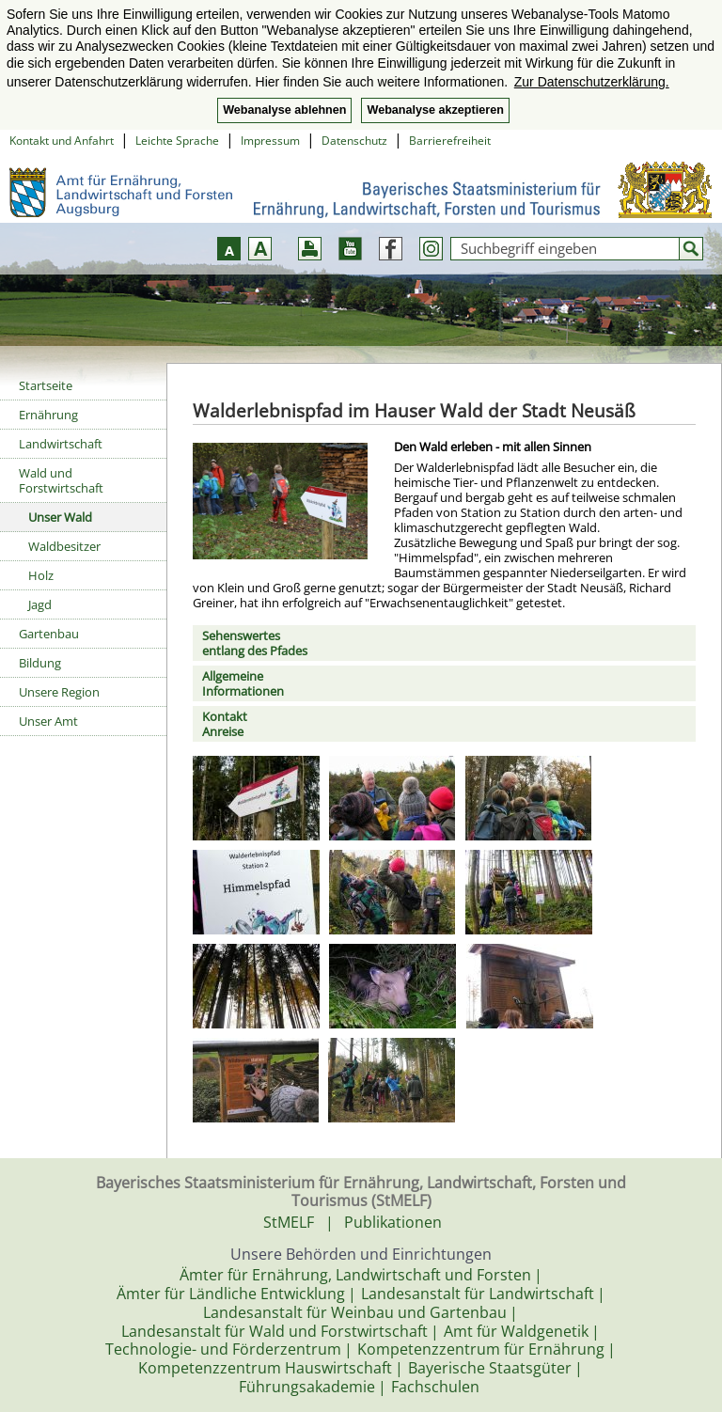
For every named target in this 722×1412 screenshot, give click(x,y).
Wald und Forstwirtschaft (61, 480)
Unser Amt (48, 721)
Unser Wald (60, 517)
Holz (41, 575)
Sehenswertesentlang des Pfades (254, 643)
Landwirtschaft (60, 443)
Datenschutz (354, 141)
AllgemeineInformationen (243, 683)
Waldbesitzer (64, 546)
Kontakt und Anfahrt (61, 141)
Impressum (270, 141)
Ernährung (48, 414)
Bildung (40, 662)
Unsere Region (59, 691)
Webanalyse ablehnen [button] (284, 110)
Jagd (40, 604)
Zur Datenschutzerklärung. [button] (591, 81)
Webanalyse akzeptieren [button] (435, 110)
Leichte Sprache (177, 141)
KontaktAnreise (224, 724)
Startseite (45, 385)
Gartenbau (49, 633)
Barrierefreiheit (450, 141)
